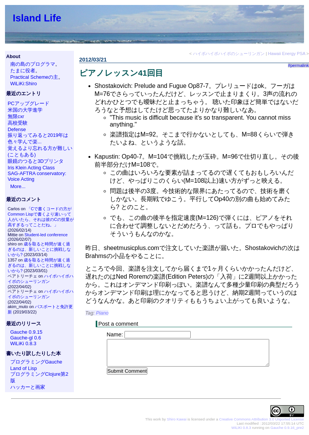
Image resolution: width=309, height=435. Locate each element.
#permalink (298, 65)
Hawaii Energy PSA (286, 53)
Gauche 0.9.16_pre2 (287, 427)
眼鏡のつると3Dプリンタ (36, 161)
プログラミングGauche (36, 362)
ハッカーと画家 (27, 387)
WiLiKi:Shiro (23, 83)
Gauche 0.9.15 (26, 332)
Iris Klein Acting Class (31, 167)
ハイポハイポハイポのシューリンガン (229, 53)
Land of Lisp (23, 368)
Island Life (37, 18)
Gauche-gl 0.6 (25, 338)
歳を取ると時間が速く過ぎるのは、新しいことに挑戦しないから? (39, 249)
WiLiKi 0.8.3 (23, 343)
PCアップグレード (28, 103)
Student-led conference (46, 234)
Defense (17, 129)
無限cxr (16, 116)
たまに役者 (22, 70)
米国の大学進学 (25, 110)
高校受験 (18, 123)
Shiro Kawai (176, 419)
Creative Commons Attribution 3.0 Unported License (261, 419)
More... (18, 186)
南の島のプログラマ (32, 64)
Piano (102, 313)
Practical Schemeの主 (34, 77)
